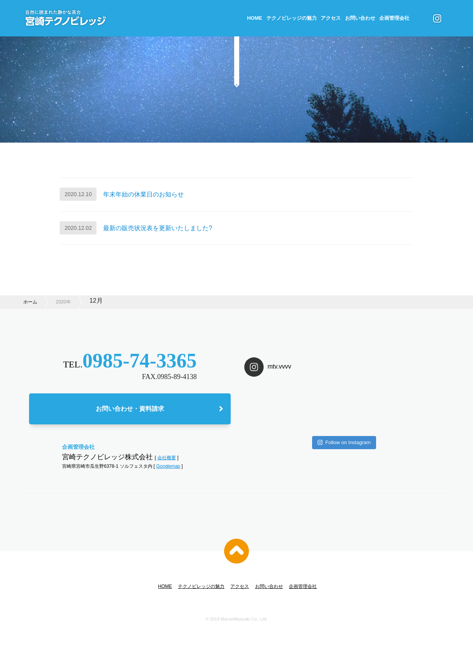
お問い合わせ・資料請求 (130, 408)
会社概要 (166, 457)
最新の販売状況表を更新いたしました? (157, 228)
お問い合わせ (360, 18)
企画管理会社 (394, 18)
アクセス (331, 18)
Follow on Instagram (344, 442)
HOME (254, 18)
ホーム (30, 302)
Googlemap (168, 466)
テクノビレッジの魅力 (291, 18)
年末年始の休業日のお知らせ (143, 194)
